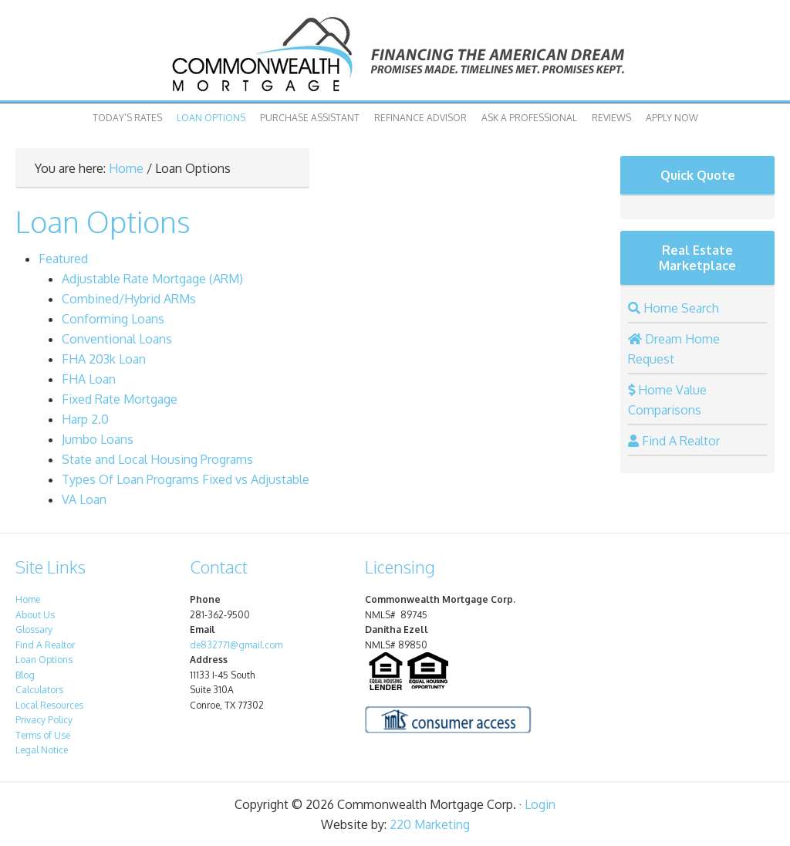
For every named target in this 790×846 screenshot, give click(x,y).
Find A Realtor (45, 645)
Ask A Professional (529, 118)
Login (540, 804)
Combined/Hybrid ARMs (129, 298)
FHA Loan (89, 379)
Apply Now (672, 118)
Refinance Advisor (420, 118)
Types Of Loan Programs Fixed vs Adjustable (185, 479)
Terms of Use (42, 735)
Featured (63, 258)
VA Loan (84, 499)
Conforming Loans (113, 319)
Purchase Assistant (310, 118)
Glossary (33, 629)
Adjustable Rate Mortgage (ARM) (152, 278)
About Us (35, 615)
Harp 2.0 (85, 419)
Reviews (611, 118)
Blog (25, 675)
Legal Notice (41, 750)
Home (126, 168)
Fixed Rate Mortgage (119, 399)
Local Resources (49, 705)
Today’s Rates (127, 118)
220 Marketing (430, 824)
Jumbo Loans (97, 439)
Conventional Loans (117, 339)
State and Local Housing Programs (157, 459)
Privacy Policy (44, 720)
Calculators (39, 689)
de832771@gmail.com (236, 645)
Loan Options (211, 118)
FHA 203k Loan (104, 359)
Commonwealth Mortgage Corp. (395, 54)
